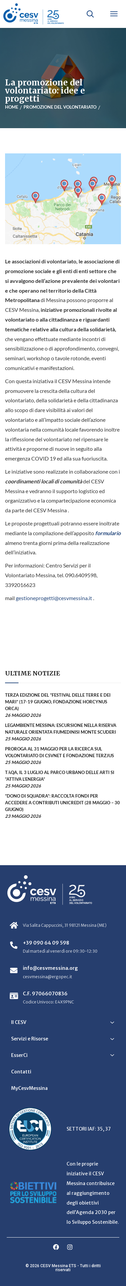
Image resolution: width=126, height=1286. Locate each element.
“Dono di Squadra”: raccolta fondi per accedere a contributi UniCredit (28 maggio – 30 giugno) (62, 802)
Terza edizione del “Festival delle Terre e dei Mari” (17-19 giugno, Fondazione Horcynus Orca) (58, 701)
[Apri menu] (114, 14)
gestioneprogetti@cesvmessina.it (54, 598)
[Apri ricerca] (90, 14)
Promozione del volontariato (60, 107)
